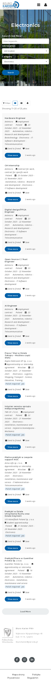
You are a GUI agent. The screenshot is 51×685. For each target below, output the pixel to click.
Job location (8, 45)
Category (7, 56)
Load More (25, 611)
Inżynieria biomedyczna (23, 428)
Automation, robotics (22, 131)
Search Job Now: (12, 36)
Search (11, 72)
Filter (6, 103)
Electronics (24, 137)
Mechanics (9, 431)
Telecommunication (14, 144)
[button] (45, 4)
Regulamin (32, 678)
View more (13, 155)
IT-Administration (21, 482)
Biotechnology (11, 137)
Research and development (17, 134)
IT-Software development (16, 188)
